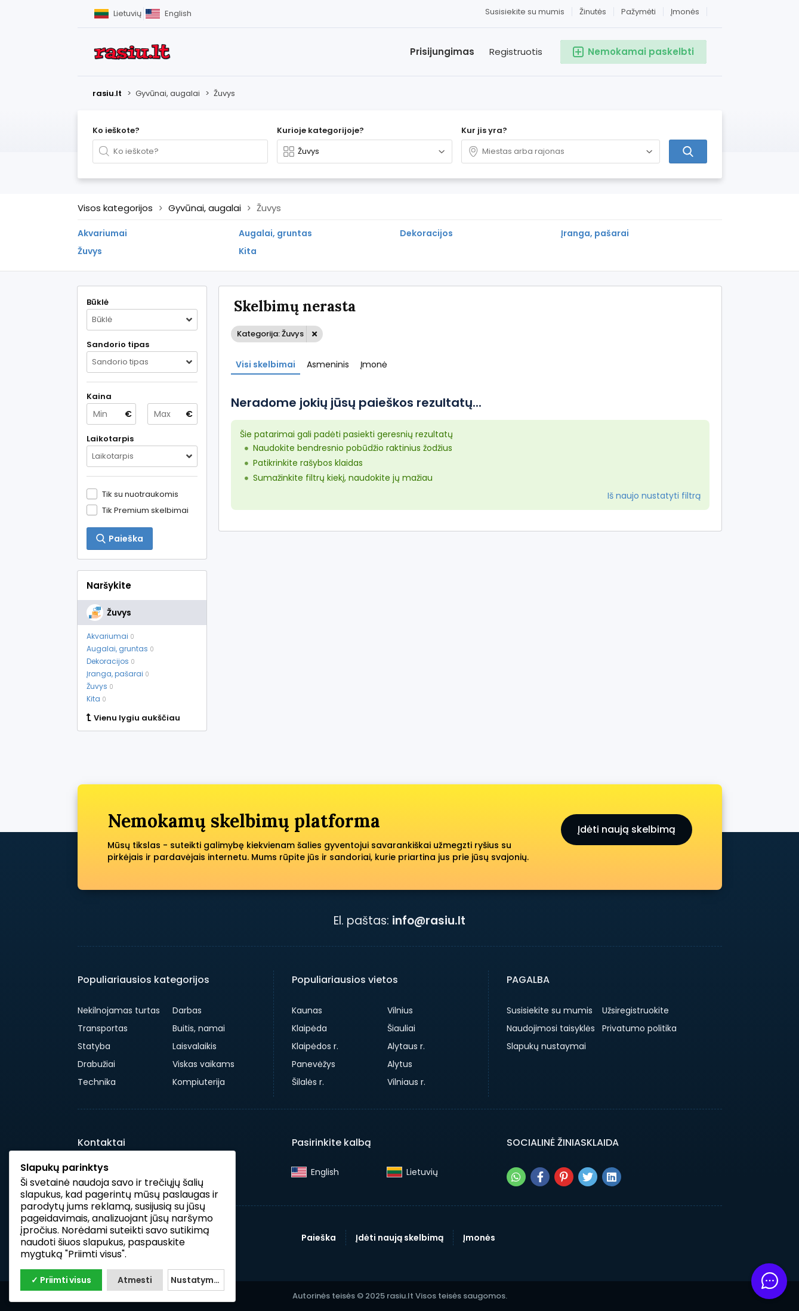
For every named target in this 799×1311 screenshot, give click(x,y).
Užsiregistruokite (635, 1010)
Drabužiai (96, 1064)
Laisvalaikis (194, 1046)
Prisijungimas (442, 51)
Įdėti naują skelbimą (626, 829)
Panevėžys (313, 1064)
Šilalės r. (308, 1082)
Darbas (187, 1010)
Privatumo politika (639, 1028)
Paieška (318, 1238)
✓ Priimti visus (61, 1280)
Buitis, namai (198, 1028)
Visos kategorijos (115, 208)
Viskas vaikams (203, 1064)
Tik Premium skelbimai (145, 510)
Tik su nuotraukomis (140, 493)
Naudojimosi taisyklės (551, 1028)
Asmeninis (328, 364)
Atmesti (135, 1280)
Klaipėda (309, 1028)
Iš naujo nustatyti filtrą (654, 496)
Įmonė (373, 364)
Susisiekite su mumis (524, 11)
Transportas (103, 1028)
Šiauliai (401, 1028)
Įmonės (685, 11)
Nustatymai (196, 1280)
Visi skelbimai (265, 364)
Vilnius (400, 1010)
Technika (97, 1082)
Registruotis (515, 51)
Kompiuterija (198, 1082)
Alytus (399, 1064)
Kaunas (307, 1010)
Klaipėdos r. (315, 1046)
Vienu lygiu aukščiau (133, 718)
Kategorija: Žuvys (270, 333)
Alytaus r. (406, 1046)
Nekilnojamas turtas (119, 1010)
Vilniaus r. (406, 1082)
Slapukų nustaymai (546, 1046)
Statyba (94, 1046)
